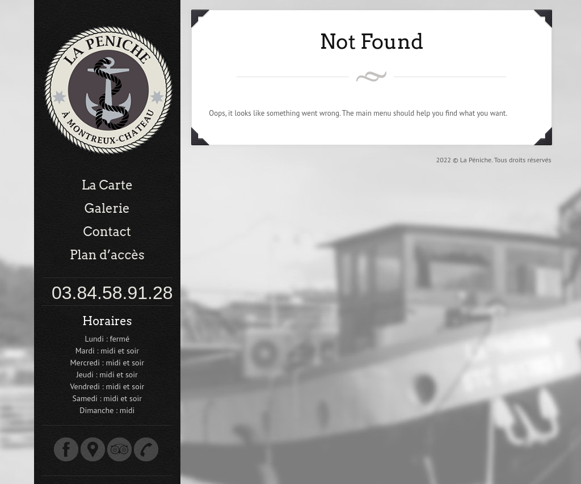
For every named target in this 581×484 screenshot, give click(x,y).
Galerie (107, 208)
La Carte (107, 185)
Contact (107, 231)
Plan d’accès (107, 254)
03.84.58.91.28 (112, 293)
